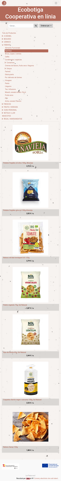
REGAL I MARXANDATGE (13, 119)
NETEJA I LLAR (9, 113)
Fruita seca (9, 95)
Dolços (9, 68)
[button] (46, 26)
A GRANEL (7, 36)
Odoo (28, 478)
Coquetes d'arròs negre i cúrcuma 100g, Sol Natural (22, 400)
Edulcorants (9, 74)
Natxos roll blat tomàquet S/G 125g (16, 258)
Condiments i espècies (13, 60)
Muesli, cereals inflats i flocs (15, 92)
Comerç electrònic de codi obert (46, 478)
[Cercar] (36, 26)
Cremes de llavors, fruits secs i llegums (19, 66)
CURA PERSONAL (10, 110)
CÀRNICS (7, 42)
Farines (7, 71)
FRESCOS (7, 104)
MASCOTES (6, 116)
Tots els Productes (9, 33)
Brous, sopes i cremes (13, 54)
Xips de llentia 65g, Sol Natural (14, 352)
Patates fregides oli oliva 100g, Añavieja (18, 163)
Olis (6, 98)
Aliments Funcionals (12, 48)
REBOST (7, 45)
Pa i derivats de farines (13, 77)
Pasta (7, 83)
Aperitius (8, 51)
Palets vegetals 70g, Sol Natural (15, 305)
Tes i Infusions (10, 89)
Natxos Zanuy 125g (10, 447)
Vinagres (8, 80)
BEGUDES (7, 39)
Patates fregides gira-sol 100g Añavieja (18, 210)
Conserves (10, 63)
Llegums (8, 86)
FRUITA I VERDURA (11, 107)
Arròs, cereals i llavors (13, 101)
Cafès (7, 57)
